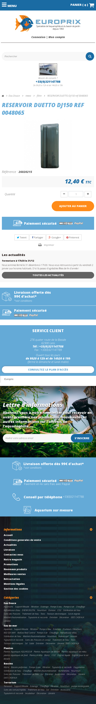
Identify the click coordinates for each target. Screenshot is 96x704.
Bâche (6, 667)
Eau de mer (10, 625)
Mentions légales (14, 583)
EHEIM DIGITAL (28, 610)
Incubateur (30, 693)
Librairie (7, 620)
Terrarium (10, 682)
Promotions (11, 564)
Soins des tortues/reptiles (15, 689)
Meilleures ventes (15, 574)
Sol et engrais (74, 613)
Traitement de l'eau (30, 613)
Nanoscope (63, 636)
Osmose (51, 610)
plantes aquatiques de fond (16, 655)
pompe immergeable (80, 686)
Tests (43, 613)
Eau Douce (10, 603)
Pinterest (72, 237)
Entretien (53, 617)
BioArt (47, 655)
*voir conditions (23, 300)
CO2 (59, 610)
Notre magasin (13, 559)
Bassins (8, 663)
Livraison (9, 549)
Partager (37, 237)
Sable (31, 643)
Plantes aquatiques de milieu (74, 651)
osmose (73, 636)
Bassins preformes (19, 667)
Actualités (10, 544)
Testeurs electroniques (56, 613)
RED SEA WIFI (10, 632)
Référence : (10, 171)
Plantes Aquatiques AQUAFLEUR (18, 651)
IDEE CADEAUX (77, 617)
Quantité (10, 194)
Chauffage (80, 606)
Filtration (35, 606)
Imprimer (49, 245)
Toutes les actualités (48, 275)
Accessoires (60, 674)
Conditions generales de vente (22, 540)
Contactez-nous (13, 554)
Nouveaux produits (15, 569)
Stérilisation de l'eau (71, 610)
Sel (26, 643)
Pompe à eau (56, 606)
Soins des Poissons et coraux (38, 639)
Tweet (21, 237)
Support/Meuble (22, 606)
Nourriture (41, 610)
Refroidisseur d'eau (12, 610)
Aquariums (8, 606)
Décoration (64, 617)
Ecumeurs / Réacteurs (72, 629)
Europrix (8, 379)
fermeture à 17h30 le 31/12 (18, 260)
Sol (42, 674)
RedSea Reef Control (26, 632)
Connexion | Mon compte (48, 37)
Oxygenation (79, 667)
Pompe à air (69, 606)
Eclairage (44, 606)
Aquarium (8, 629)
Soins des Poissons (12, 613)
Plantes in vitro (35, 655)
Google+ (55, 237)
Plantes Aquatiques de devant (47, 651)
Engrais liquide (63, 655)
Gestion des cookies (16, 588)
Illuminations (63, 670)
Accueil (8, 535)
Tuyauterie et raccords (38, 617)
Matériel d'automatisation (15, 617)
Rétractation (12, 579)
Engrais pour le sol (80, 655)
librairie (7, 658)
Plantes (8, 648)
